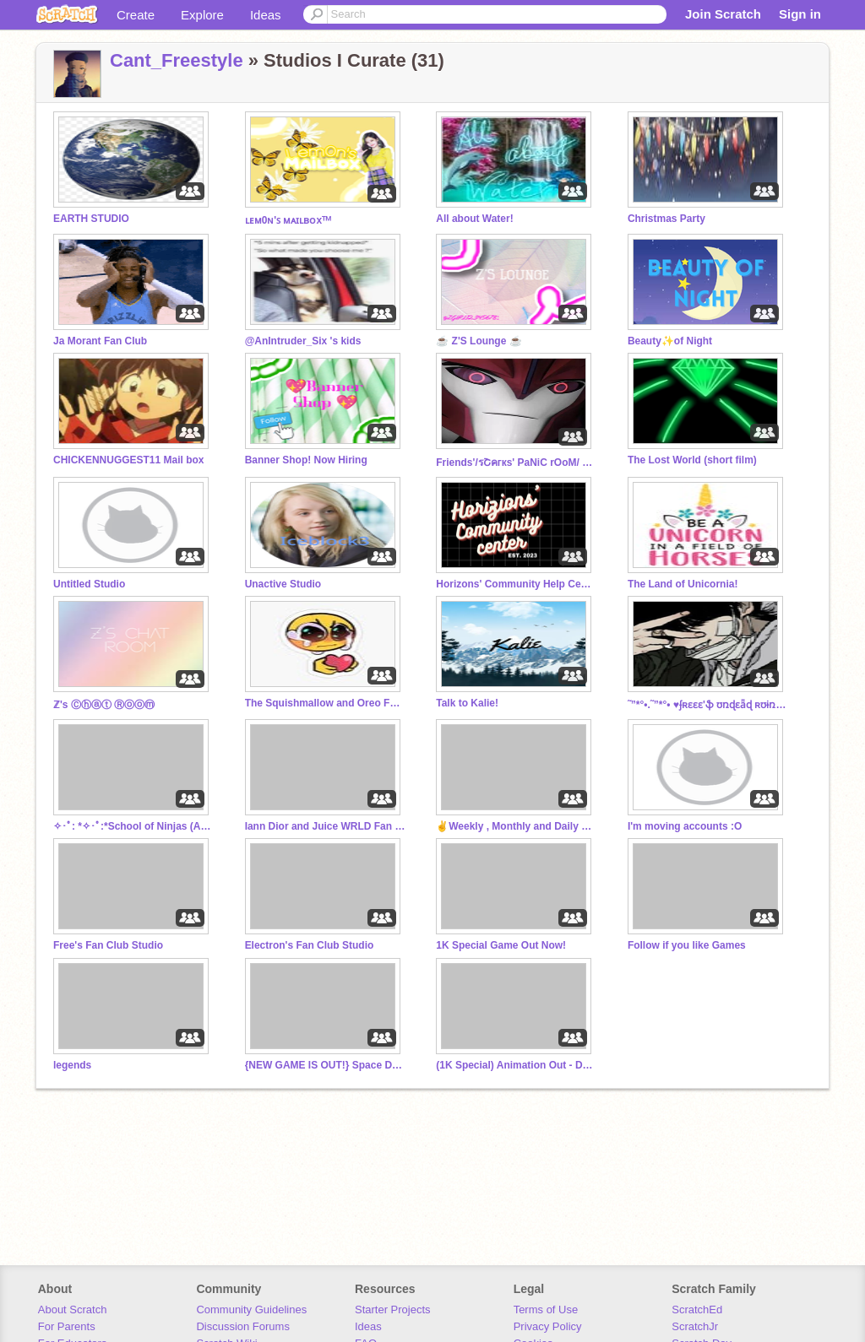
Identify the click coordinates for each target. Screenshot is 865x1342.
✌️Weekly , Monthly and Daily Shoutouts (516, 826)
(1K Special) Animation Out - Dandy (516, 1065)
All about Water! (474, 219)
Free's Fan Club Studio (108, 945)
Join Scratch (723, 14)
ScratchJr (695, 1326)
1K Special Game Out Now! (501, 945)
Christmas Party (666, 219)
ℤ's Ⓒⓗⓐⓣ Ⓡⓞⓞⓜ (104, 705)
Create (136, 15)
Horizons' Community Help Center (516, 584)
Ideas (265, 15)
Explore (202, 15)
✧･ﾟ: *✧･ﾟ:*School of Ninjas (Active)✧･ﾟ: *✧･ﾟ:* (133, 826)
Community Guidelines (251, 1309)
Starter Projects (393, 1309)
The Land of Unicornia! (683, 584)
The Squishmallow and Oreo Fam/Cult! (325, 703)
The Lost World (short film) (692, 460)
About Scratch (72, 1309)
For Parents (66, 1326)
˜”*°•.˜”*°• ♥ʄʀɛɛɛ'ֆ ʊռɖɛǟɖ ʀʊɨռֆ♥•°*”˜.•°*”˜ (708, 705)
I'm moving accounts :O (685, 826)
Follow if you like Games (687, 945)
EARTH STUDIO (91, 219)
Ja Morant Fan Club (100, 341)
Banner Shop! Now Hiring (306, 460)
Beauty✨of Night (670, 341)
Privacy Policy (548, 1326)
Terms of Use (546, 1309)
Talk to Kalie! (467, 703)
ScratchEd (697, 1309)
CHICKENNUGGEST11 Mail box (128, 460)
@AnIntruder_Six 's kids (303, 341)
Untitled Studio (89, 584)
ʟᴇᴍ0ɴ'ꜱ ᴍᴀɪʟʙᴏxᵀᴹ (288, 220)
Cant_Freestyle (176, 60)
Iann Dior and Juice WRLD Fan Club (325, 826)
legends (72, 1065)
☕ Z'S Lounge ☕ (478, 341)
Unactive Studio (283, 584)
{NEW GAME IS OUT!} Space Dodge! (325, 1065)
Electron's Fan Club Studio (309, 945)
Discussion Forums (243, 1326)
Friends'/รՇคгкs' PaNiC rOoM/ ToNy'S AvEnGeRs (516, 462)
